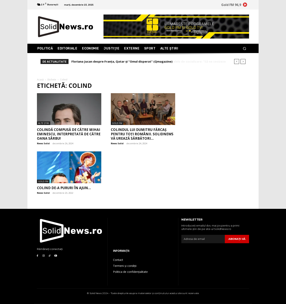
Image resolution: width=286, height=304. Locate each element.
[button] (244, 48)
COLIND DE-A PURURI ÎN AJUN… (64, 188)
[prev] (236, 61)
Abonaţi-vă (236, 238)
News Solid (43, 143)
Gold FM (117, 123)
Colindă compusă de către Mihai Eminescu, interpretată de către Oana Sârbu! (68, 134)
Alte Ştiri (43, 123)
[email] (203, 239)
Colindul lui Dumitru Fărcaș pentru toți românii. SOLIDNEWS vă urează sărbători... (142, 134)
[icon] (245, 5)
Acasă (40, 79)
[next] (243, 61)
